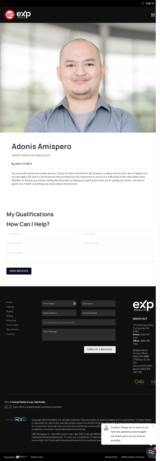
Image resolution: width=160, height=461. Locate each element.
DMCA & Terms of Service (132, 457)
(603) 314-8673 (23, 163)
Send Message (19, 271)
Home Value (12, 325)
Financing (11, 320)
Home (9, 302)
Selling (9, 316)
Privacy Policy (111, 457)
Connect (10, 334)
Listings (10, 307)
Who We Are (12, 329)
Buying (9, 311)
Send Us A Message (99, 349)
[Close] (153, 426)
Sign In (147, 3)
